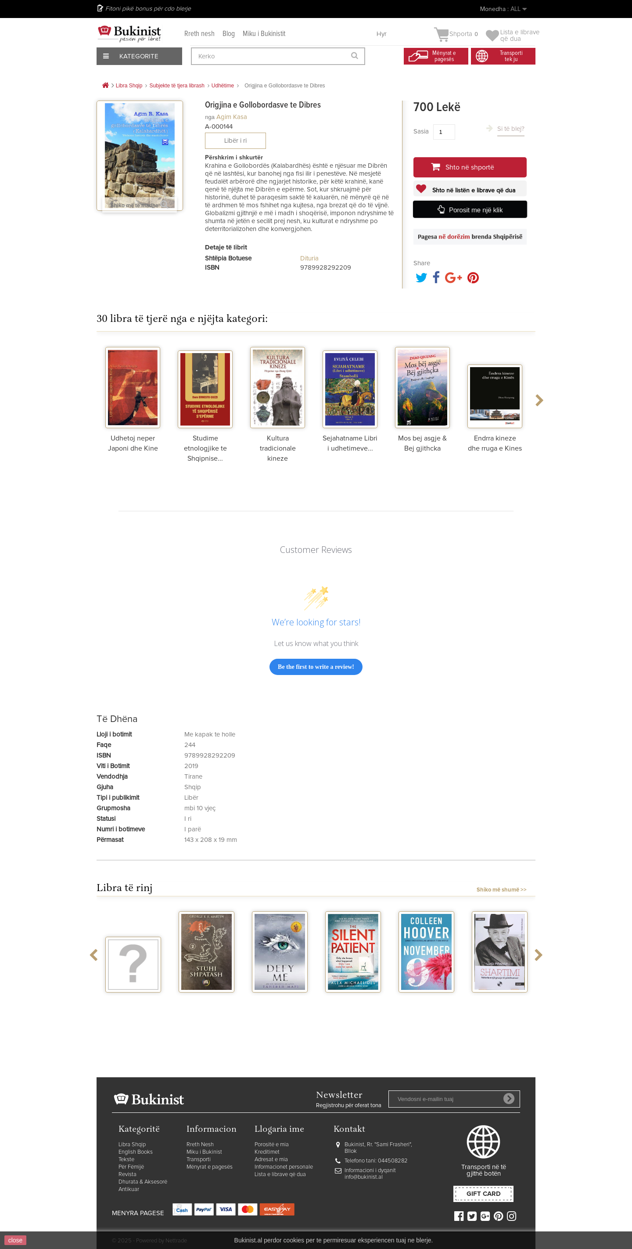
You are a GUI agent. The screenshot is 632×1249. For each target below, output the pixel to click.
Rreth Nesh (200, 1145)
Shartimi (499, 1000)
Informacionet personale (284, 1167)
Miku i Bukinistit (264, 34)
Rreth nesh (199, 34)
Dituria (309, 258)
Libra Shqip (132, 1145)
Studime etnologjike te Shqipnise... (205, 448)
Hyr (382, 34)
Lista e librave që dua (280, 1174)
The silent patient (353, 1004)
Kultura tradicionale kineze (278, 448)
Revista (127, 1174)
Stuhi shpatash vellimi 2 (206, 1004)
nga (210, 117)
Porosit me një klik (476, 210)
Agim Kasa (231, 117)
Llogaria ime (279, 1129)
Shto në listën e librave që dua (473, 191)
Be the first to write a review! (316, 667)
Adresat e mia (271, 1159)
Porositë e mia (272, 1145)
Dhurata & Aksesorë (142, 1182)
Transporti (199, 1159)
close (15, 1240)
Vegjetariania (133, 1000)
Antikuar (128, 1189)
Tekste (126, 1159)
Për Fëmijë (131, 1167)
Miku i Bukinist (204, 1152)
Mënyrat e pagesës (210, 1167)
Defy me (280, 1000)
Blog (229, 34)
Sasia (421, 131)
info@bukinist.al (364, 1177)
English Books (135, 1152)
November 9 (426, 1000)
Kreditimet (267, 1152)
